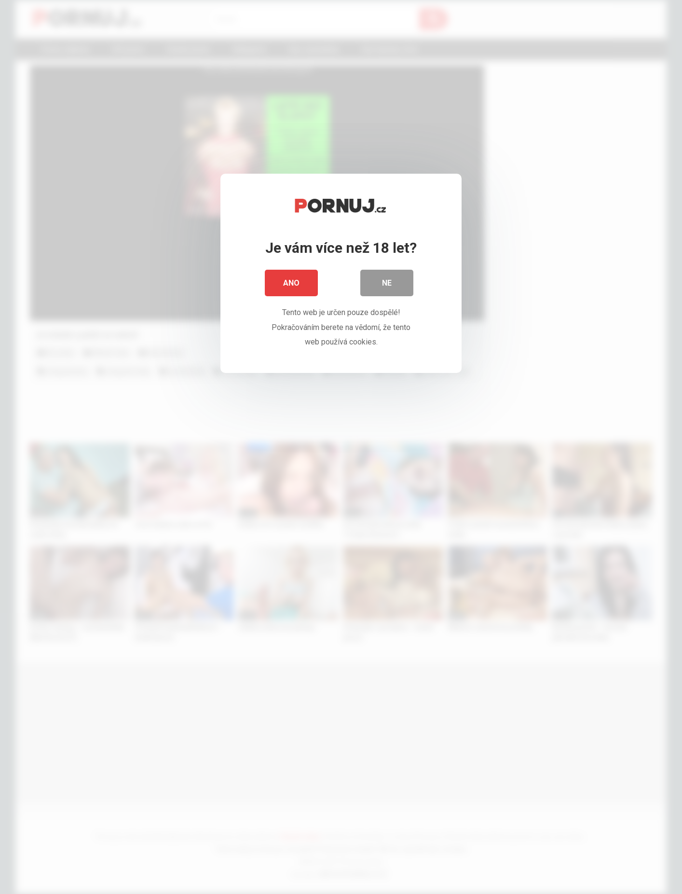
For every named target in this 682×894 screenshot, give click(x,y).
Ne (387, 284)
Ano (291, 284)
